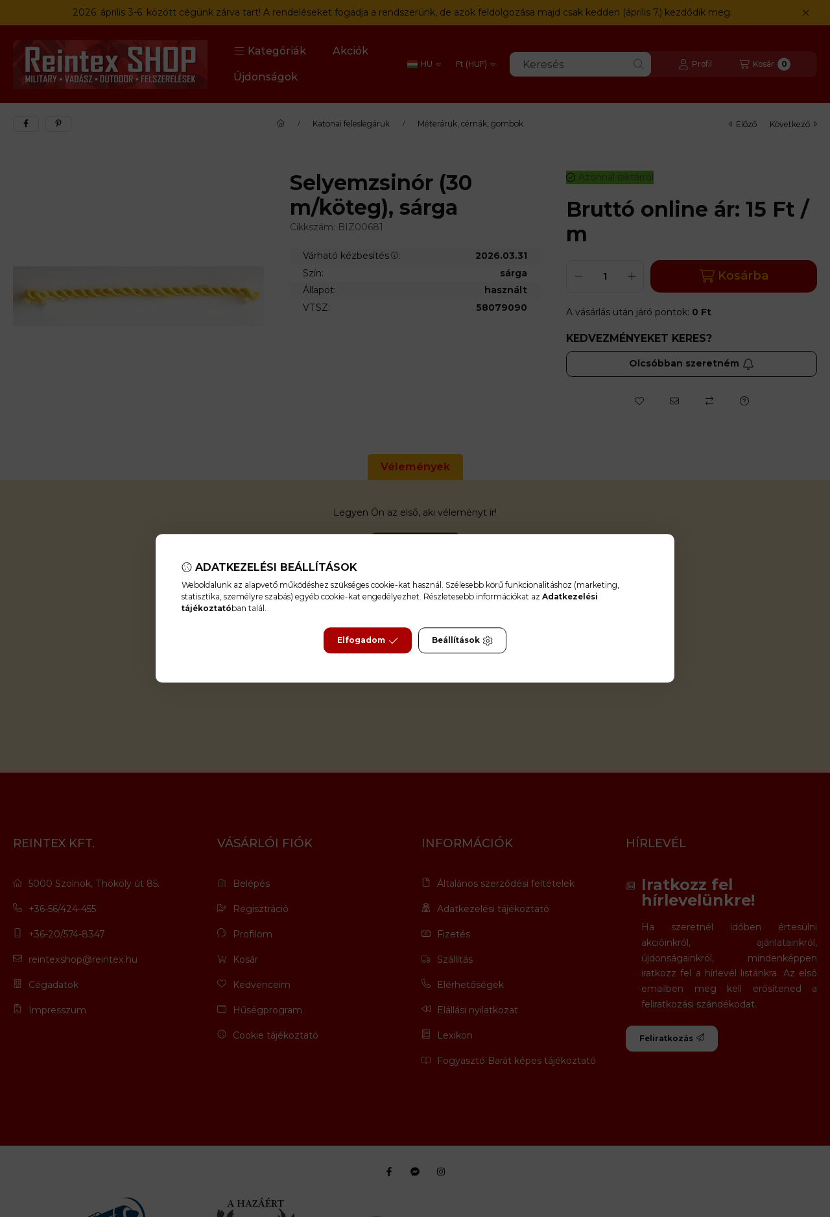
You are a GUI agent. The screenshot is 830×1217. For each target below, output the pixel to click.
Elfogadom (367, 641)
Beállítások (462, 641)
